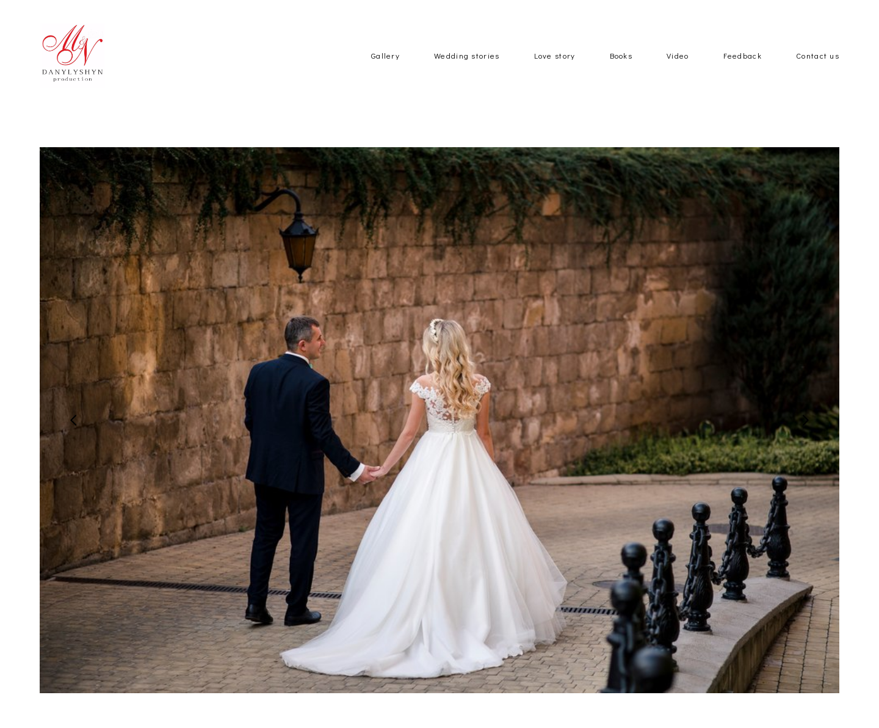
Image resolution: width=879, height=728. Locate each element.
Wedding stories (467, 74)
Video (678, 74)
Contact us (817, 74)
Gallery (385, 74)
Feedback (742, 74)
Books (621, 74)
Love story (555, 74)
